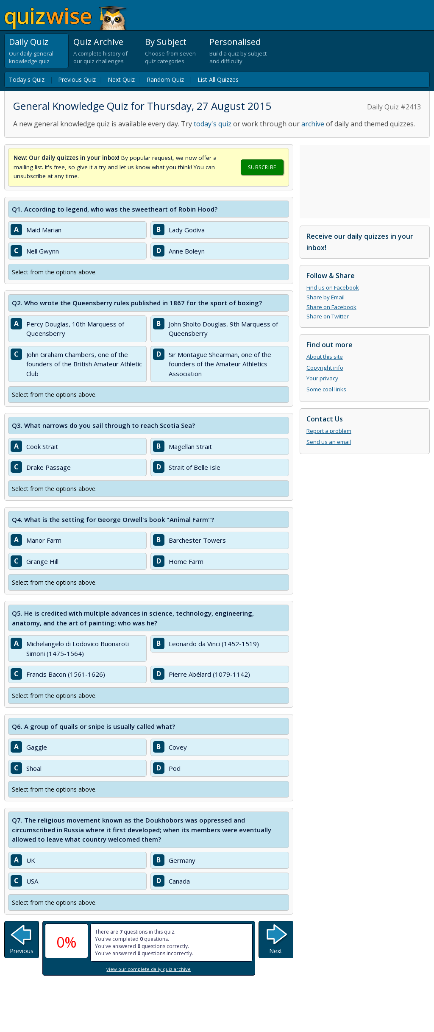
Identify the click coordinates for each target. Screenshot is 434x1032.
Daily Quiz (28, 41)
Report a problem (328, 431)
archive (312, 123)
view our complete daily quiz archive (148, 969)
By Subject (165, 41)
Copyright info (324, 367)
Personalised (235, 41)
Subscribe (262, 167)
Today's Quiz (27, 79)
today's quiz (212, 123)
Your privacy (322, 378)
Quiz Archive (98, 41)
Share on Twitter (327, 316)
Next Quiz (121, 79)
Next (275, 951)
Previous (21, 951)
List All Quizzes (218, 79)
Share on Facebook (331, 307)
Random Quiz (165, 79)
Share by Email (325, 297)
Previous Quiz (77, 79)
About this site (324, 356)
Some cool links (326, 389)
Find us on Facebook (332, 287)
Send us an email (328, 442)
